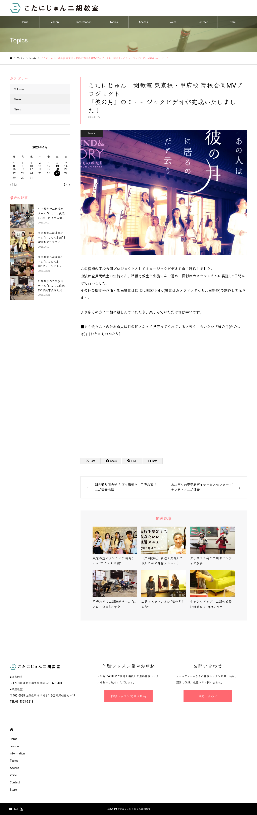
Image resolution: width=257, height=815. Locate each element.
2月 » (67, 184)
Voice (172, 22)
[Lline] (132, 461)
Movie (91, 133)
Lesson (54, 22)
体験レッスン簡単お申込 (128, 696)
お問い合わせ (207, 696)
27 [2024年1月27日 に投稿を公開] (57, 173)
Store (232, 22)
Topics (114, 22)
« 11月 (14, 184)
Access (143, 22)
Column (19, 89)
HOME (11, 729)
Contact (203, 22)
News (17, 109)
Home (25, 22)
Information (84, 22)
